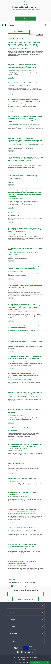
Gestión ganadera (23, 290)
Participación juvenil (17, 450)
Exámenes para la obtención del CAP (21, 528)
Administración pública (22, 48)
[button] (42, 25)
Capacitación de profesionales (15, 530)
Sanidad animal (23, 513)
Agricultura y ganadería (13, 104)
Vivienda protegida (12, 178)
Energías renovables (12, 124)
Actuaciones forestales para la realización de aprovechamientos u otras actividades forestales (24, 411)
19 (23, 586)
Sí (16, 594)
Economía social (17, 70)
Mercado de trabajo (21, 163)
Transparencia (20, 144)
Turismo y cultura (12, 396)
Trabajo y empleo (12, 144)
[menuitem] (18, 652)
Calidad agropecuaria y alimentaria (27, 104)
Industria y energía (22, 124)
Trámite (10, 59)
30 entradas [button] (13, 579)
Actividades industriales (33, 124)
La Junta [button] (11, 620)
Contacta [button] (12, 627)
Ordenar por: (32, 34)
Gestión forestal (12, 198)
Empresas (10, 70)
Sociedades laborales (27, 379)
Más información (25, 14)
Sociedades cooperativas (28, 70)
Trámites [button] (11, 613)
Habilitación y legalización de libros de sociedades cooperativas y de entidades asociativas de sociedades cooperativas (22, 66)
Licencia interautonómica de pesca (20, 428)
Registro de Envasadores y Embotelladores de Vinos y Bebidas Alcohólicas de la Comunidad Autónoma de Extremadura (24, 230)
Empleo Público (28, 144)
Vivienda (19, 178)
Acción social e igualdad (24, 85)
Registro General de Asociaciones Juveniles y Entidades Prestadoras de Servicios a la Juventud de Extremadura (24, 446)
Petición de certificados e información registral (25, 341)
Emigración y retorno (13, 85)
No (35, 594)
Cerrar (25, 18)
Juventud (10, 450)
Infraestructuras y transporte (30, 530)
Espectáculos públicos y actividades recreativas (28, 396)
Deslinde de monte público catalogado (22, 478)
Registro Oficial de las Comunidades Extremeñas (25, 83)
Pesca (17, 430)
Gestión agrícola (23, 311)
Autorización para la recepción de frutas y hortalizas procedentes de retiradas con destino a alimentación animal (25, 285)
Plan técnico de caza (15, 213)
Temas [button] (10, 606)
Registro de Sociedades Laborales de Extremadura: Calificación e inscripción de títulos (23, 375)
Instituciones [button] (13, 641)
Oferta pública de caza (16, 463)
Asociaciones (11, 344)
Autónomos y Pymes (27, 252)
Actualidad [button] (12, 634)
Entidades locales (12, 48)
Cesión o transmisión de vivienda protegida (23, 175)
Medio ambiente (20, 198)
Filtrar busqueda (18, 31)
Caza (17, 215)
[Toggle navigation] (16, 24)
